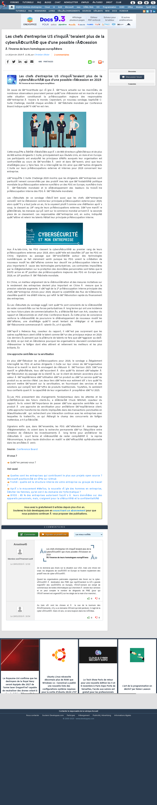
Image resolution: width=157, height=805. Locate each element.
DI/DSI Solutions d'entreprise (29, 7)
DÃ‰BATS (98, 11)
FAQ (39, 2)
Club (118, 2)
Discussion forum (132, 77)
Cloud (47, 7)
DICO (114, 11)
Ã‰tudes (97, 2)
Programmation (109, 7)
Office (130, 7)
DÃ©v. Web (88, 7)
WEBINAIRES (40, 11)
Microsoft (69, 7)
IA (54, 7)
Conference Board (27, 462)
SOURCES (86, 11)
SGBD (121, 7)
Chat (57, 2)
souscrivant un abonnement (69, 523)
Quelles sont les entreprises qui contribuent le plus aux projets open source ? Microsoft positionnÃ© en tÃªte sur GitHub (54, 490)
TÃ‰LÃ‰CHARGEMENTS (68, 11)
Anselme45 (20, 582)
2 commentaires (61, 67)
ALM (60, 7)
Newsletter (71, 2)
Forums (14, 2)
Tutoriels (28, 2)
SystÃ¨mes (150, 7)
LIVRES (52, 11)
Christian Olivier (41, 67)
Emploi (85, 2)
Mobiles (139, 7)
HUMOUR (123, 11)
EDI (98, 7)
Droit (109, 2)
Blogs (47, 2)
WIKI (107, 11)
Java (78, 7)
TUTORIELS (21, 11)
